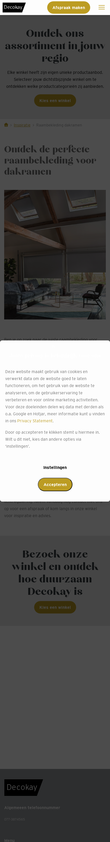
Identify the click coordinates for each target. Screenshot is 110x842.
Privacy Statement (35, 420)
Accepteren (55, 484)
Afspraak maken (68, 7)
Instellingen (55, 467)
